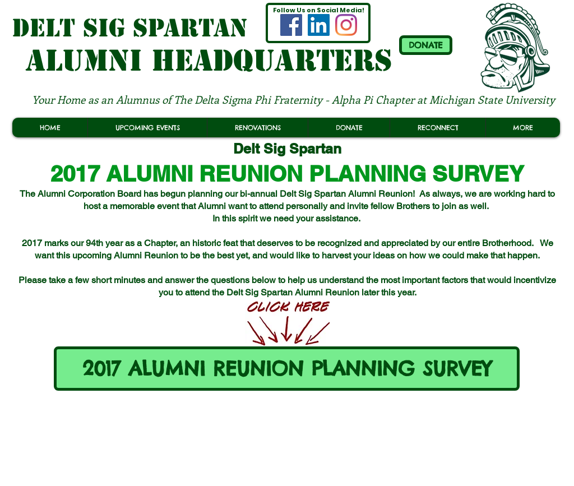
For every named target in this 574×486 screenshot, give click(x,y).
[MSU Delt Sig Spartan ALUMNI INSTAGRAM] (346, 25)
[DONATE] (425, 45)
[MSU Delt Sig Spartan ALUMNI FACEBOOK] (291, 25)
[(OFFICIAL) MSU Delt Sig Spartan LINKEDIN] (319, 25)
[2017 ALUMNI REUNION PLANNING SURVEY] (287, 368)
